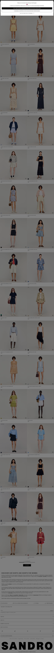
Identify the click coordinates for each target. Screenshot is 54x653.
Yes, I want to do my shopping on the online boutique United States (27, 8)
